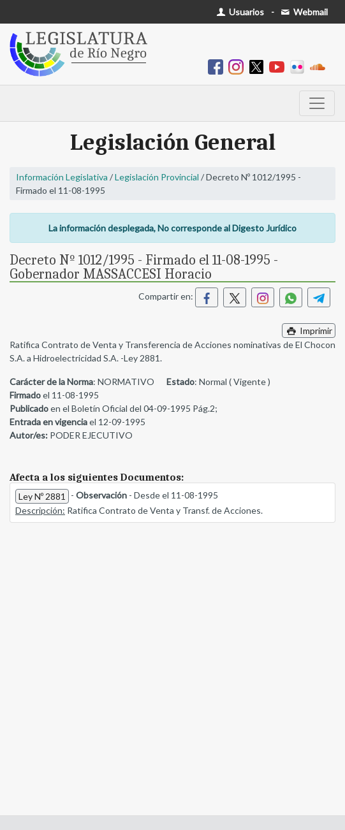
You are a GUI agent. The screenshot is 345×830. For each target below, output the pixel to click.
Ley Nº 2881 (42, 496)
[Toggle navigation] (317, 103)
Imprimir (308, 330)
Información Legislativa (62, 176)
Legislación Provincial (157, 176)
